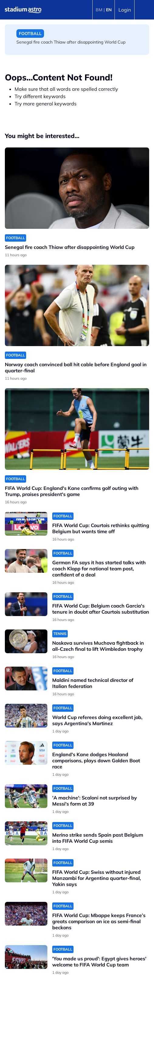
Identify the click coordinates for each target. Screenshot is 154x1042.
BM (99, 9)
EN (109, 9)
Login (124, 10)
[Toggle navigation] (144, 9)
